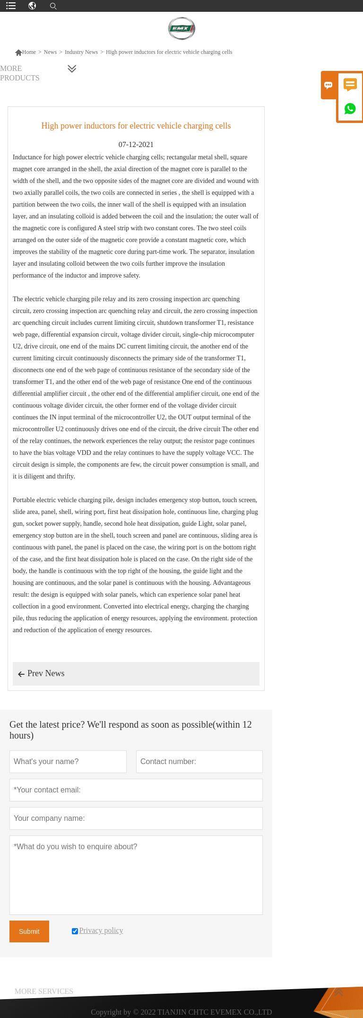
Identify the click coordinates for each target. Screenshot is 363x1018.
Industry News (81, 52)
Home (25, 52)
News (50, 52)
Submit (29, 931)
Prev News (41, 674)
